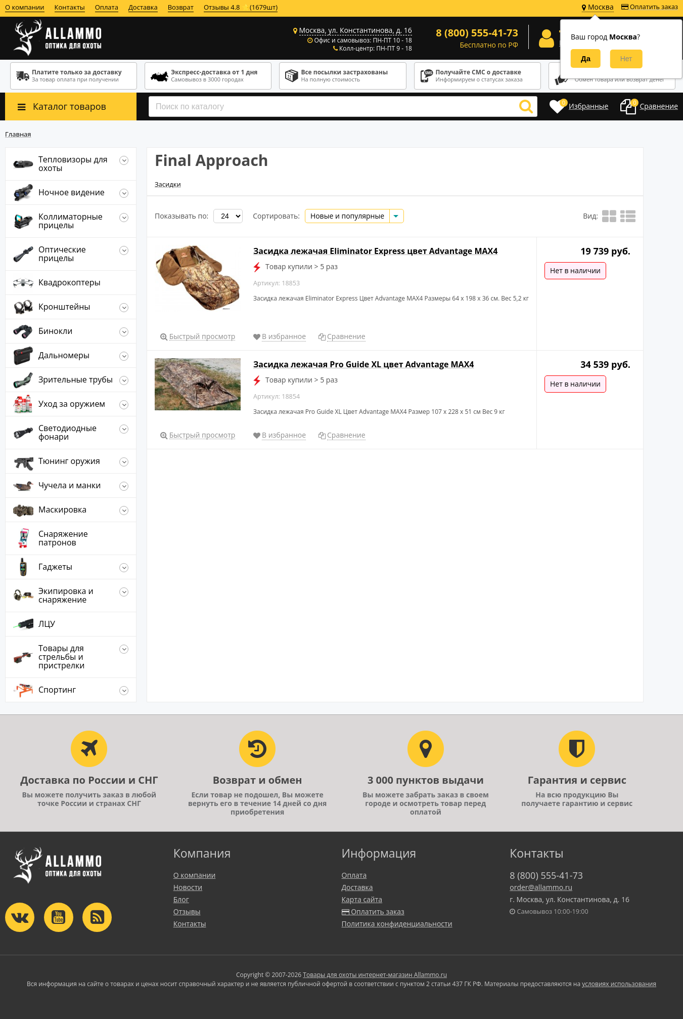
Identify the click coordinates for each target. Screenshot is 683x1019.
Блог (181, 899)
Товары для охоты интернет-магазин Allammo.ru (375, 974)
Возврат (181, 7)
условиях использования (619, 984)
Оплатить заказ (649, 7)
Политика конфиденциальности (397, 923)
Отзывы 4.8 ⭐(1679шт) (241, 7)
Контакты (70, 7)
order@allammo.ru (541, 887)
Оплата (106, 7)
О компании (24, 7)
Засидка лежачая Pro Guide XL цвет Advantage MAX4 (363, 364)
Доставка (143, 7)
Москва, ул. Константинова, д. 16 (355, 30)
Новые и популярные (347, 216)
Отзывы (187, 911)
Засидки (168, 184)
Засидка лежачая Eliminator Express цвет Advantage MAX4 (375, 251)
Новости (187, 887)
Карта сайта (362, 899)
